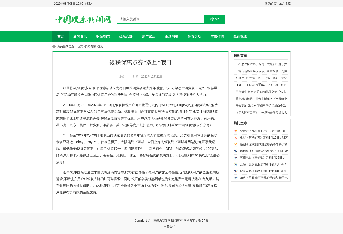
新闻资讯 (80, 36)
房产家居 (148, 36)
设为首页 (271, 3)
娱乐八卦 (125, 36)
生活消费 (171, 36)
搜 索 (214, 19)
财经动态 (103, 36)
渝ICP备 (203, 220)
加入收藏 (285, 3)
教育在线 (240, 36)
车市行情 (217, 36)
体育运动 (194, 36)
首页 (60, 36)
